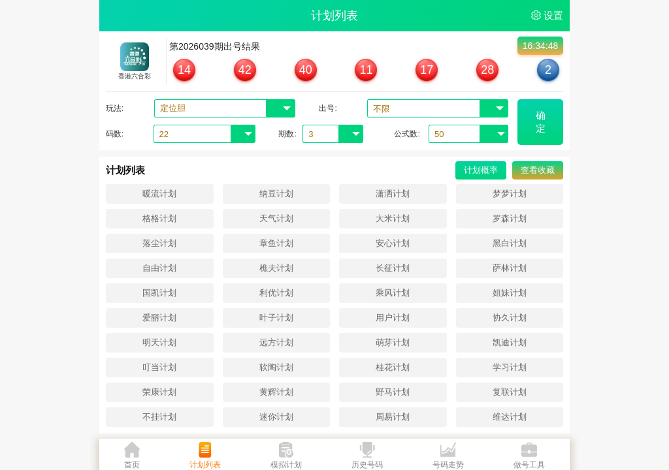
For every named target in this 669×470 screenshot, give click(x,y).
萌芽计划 (393, 342)
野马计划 (393, 392)
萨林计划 (510, 268)
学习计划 (510, 367)
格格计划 (159, 218)
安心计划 (393, 243)
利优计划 (276, 293)
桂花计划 (393, 367)
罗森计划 (510, 218)
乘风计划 (393, 293)
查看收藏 (538, 170)
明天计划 (159, 342)
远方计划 (276, 342)
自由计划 (159, 268)
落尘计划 (159, 243)
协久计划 (510, 317)
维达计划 (510, 417)
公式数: (406, 133)
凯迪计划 (510, 342)
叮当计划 (159, 367)
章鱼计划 (276, 243)
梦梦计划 (510, 193)
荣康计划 (159, 392)
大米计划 (393, 218)
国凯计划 (159, 293)
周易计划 (393, 417)
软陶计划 (276, 367)
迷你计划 (276, 417)
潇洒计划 (393, 193)
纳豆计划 (276, 193)
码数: (114, 133)
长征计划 (393, 268)
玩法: (114, 108)
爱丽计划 (159, 317)
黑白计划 (510, 243)
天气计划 (276, 218)
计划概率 (481, 170)
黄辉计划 (276, 392)
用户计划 (393, 317)
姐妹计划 (510, 293)
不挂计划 (159, 417)
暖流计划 (159, 193)
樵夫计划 (276, 268)
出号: (327, 108)
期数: (287, 133)
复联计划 (510, 392)
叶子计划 (276, 317)
